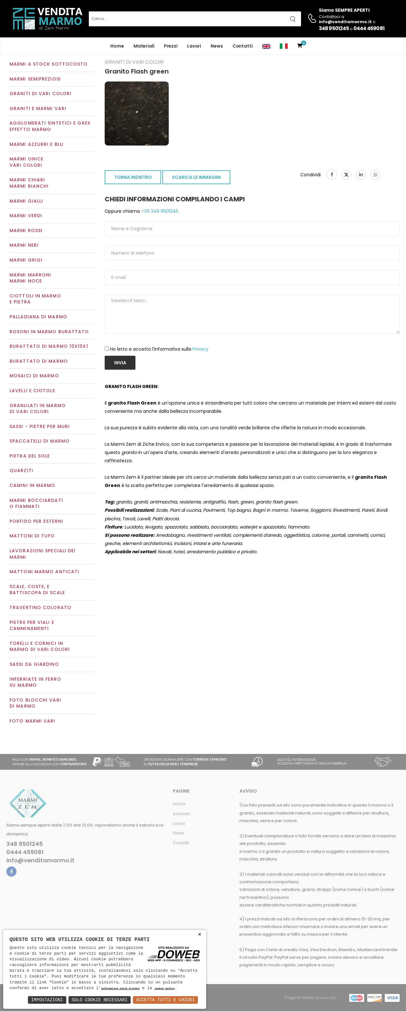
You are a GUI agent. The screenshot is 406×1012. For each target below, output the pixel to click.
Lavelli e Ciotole (32, 391)
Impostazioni (47, 1000)
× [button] (199, 934)
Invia (120, 363)
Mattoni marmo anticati (44, 572)
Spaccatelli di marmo (39, 442)
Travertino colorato (40, 608)
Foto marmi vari (33, 721)
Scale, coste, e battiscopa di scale (37, 590)
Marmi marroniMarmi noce (30, 278)
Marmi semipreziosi (35, 79)
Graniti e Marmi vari (38, 109)
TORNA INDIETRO (133, 178)
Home (117, 46)
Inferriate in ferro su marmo (35, 683)
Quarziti (21, 471)
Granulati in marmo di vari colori (38, 409)
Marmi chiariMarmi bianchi (29, 184)
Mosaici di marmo (34, 376)
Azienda (181, 814)
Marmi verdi (26, 216)
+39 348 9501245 (159, 212)
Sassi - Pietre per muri (40, 427)
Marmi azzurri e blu (36, 145)
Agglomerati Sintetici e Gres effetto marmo (50, 127)
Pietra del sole (30, 456)
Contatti (242, 46)
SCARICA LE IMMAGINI (196, 178)
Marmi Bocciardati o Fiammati (36, 504)
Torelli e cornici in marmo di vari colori (40, 647)
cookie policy (164, 988)
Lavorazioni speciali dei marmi (42, 554)
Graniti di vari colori (40, 94)
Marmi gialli (26, 201)
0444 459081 (368, 28)
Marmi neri (24, 246)
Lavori (194, 46)
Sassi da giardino (34, 665)
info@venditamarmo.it (40, 861)
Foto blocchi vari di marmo (35, 703)
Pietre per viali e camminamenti (32, 626)
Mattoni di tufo (32, 537)
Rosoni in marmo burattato (49, 332)
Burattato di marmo (39, 362)
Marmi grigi (26, 260)
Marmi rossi (26, 231)
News (217, 46)
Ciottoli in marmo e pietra (35, 299)
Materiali (144, 46)
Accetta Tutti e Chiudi (165, 1000)
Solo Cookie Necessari (100, 1000)
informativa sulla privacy (120, 988)
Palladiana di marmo (38, 317)
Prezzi (171, 46)
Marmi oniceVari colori (26, 163)
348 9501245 (334, 28)
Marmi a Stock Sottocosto (49, 65)
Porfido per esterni (36, 522)
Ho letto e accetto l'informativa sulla (159, 350)
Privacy (200, 350)
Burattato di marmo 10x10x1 (49, 347)
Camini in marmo (33, 486)
